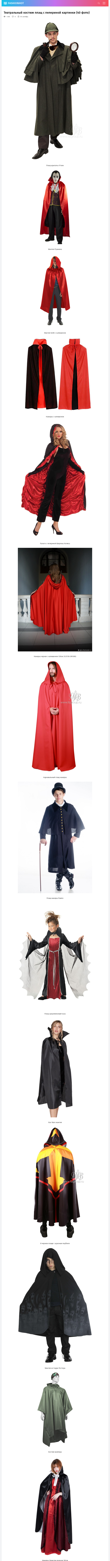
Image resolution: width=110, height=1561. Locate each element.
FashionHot (16, 3)
